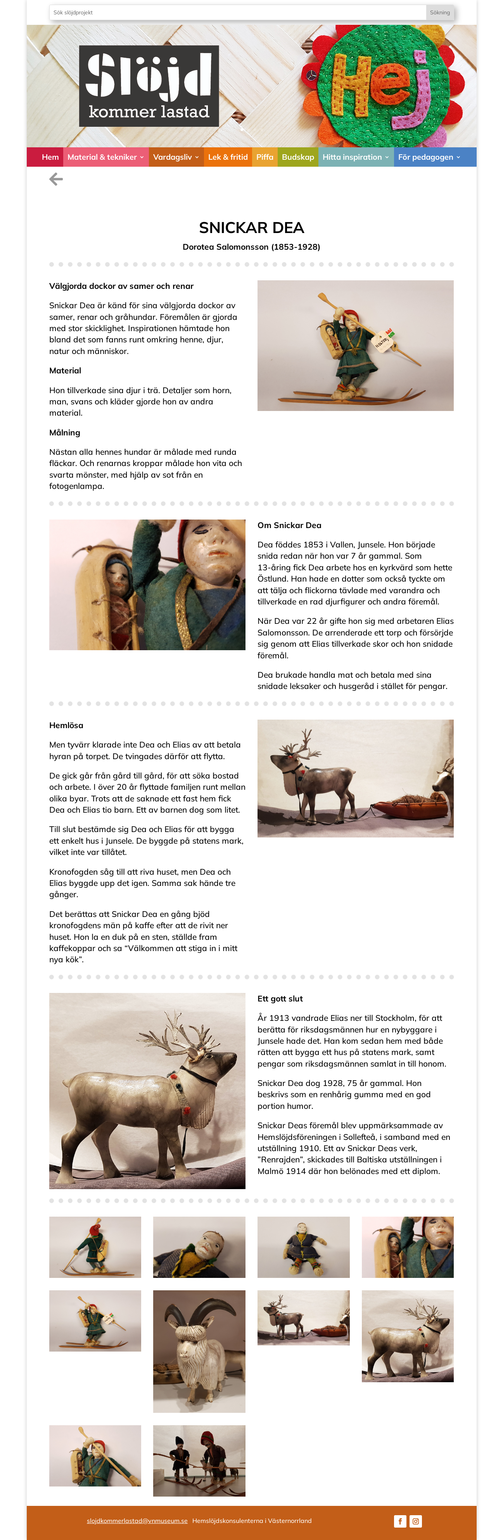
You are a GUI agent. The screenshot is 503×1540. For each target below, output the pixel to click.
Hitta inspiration (352, 157)
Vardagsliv (172, 157)
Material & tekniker (102, 157)
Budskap (298, 157)
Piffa (264, 157)
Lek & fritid (228, 157)
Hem (50, 157)
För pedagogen (425, 157)
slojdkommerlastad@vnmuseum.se (137, 1520)
